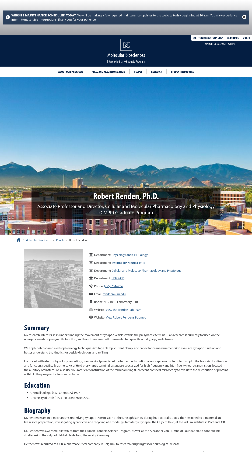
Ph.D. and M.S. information (108, 72)
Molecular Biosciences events (220, 44)
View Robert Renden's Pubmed (126, 317)
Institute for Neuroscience (128, 263)
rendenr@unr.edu (114, 294)
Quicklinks (233, 38)
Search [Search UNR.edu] (246, 38)
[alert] (126, 17)
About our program (70, 72)
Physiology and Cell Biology (130, 255)
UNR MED (118, 278)
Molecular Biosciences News (208, 38)
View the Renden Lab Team (123, 310)
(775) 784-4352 (113, 286)
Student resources (182, 72)
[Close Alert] (244, 17)
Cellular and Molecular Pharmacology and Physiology (146, 271)
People (138, 72)
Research (156, 72)
